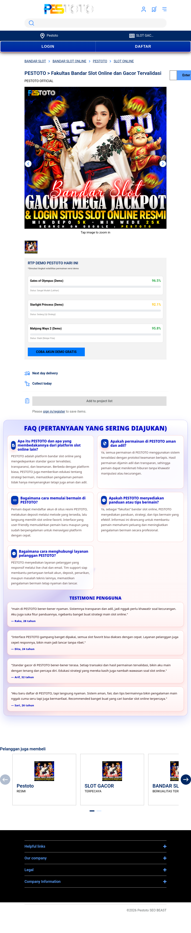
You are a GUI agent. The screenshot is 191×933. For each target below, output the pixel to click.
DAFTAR (143, 46)
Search (30, 23)
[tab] (92, 810)
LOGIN (48, 46)
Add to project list (99, 401)
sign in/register (54, 411)
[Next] (186, 779)
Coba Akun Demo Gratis (56, 352)
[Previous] (5, 779)
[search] (95, 23)
